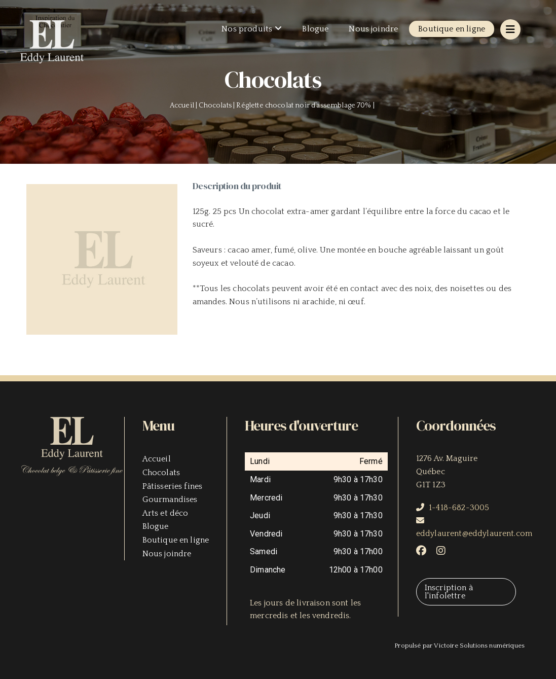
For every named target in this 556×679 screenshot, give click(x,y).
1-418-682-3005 (459, 507)
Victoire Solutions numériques (479, 645)
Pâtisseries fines (172, 486)
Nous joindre (373, 28)
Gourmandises (170, 499)
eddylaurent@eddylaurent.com (474, 533)
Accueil (156, 458)
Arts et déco (165, 513)
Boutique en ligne (451, 28)
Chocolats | (217, 105)
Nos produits (246, 28)
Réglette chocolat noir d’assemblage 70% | (306, 105)
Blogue (315, 28)
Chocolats (161, 472)
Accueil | (184, 105)
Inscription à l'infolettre (449, 591)
